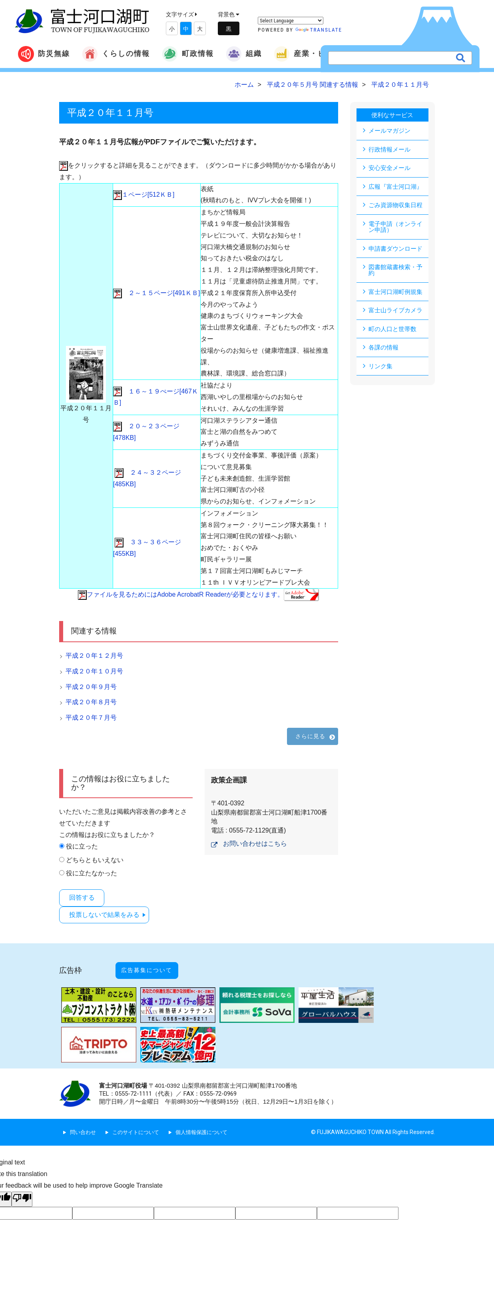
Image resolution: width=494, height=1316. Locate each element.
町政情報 (188, 54)
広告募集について (155, 964)
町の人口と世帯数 (394, 331)
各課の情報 (384, 350)
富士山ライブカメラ (397, 312)
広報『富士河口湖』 (397, 187)
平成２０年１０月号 (94, 671)
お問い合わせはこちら (255, 843)
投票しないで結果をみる (107, 913)
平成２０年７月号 (91, 717)
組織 (244, 54)
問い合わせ (84, 1122)
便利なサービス (392, 115)
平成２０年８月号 (91, 702)
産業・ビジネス (312, 54)
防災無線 (44, 54)
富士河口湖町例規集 (397, 293)
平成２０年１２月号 (94, 655)
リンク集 (381, 368)
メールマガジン (391, 130)
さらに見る (310, 736)
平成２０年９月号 (91, 686)
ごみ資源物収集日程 (397, 205)
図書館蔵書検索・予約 (397, 271)
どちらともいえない (95, 860)
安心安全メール (391, 168)
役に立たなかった (91, 873)
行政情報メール (391, 149)
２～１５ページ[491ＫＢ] (156, 293)
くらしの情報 (116, 54)
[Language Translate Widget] (290, 20)
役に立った (82, 846)
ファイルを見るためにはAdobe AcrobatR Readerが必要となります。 (198, 594)
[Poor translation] (22, 1188)
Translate (318, 30)
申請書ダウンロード (397, 249)
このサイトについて (139, 1122)
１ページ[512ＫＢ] (144, 194)
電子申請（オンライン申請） (397, 227)
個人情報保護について (209, 1122)
